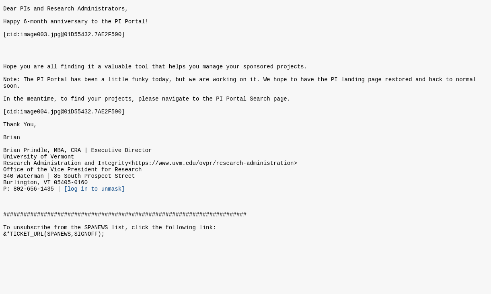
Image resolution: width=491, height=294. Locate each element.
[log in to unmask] (94, 223)
